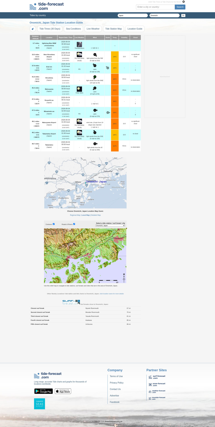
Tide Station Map (113, 29)
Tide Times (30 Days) (49, 29)
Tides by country (38, 15)
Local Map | (86, 215)
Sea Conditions (73, 29)
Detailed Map (96, 215)
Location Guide (135, 29)
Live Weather (93, 29)
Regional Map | (75, 215)
